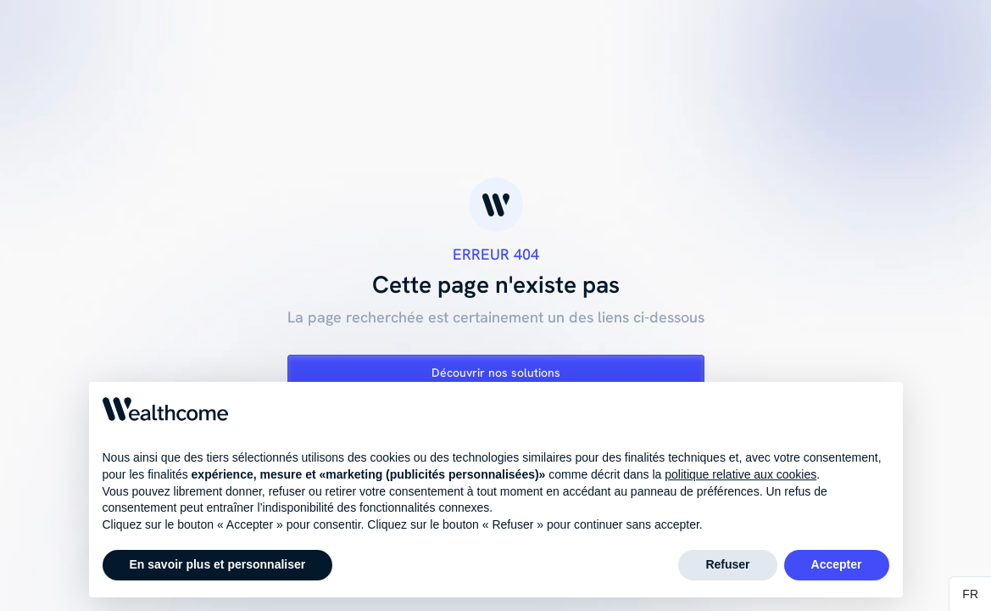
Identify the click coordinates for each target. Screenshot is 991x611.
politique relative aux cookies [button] (740, 475)
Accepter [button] (836, 565)
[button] (970, 594)
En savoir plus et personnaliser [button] (218, 565)
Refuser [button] (727, 565)
